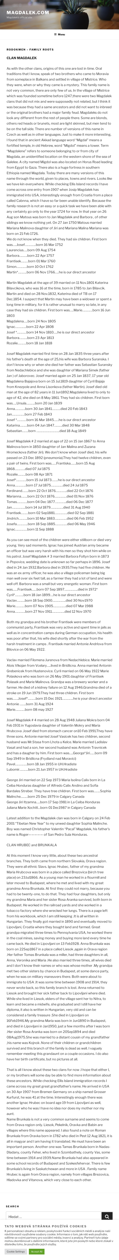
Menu (59, 34)
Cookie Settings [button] (16, 1251)
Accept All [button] (36, 1251)
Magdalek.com (28, 12)
